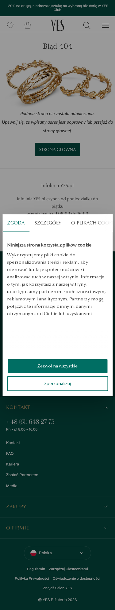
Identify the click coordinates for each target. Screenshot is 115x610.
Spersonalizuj (57, 383)
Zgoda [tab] (16, 223)
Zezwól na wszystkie (57, 366)
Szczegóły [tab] (48, 223)
